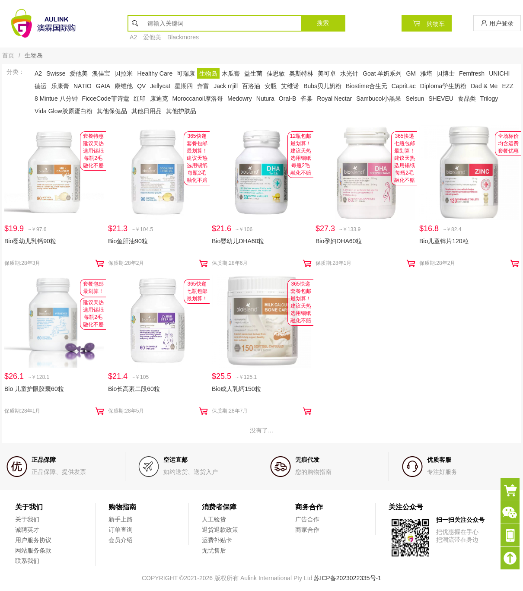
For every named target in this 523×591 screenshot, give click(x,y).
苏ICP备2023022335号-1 (347, 578)
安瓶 (271, 86)
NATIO (82, 86)
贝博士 (446, 73)
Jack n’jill (226, 86)
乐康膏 (60, 86)
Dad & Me (484, 86)
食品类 (467, 98)
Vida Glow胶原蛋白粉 (63, 111)
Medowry (239, 98)
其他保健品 (112, 111)
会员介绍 (120, 540)
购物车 (426, 23)
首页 (8, 55)
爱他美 (152, 37)
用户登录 (497, 23)
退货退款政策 (220, 529)
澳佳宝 (101, 73)
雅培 (426, 73)
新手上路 (120, 519)
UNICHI (499, 73)
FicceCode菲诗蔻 (105, 98)
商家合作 (307, 529)
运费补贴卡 (217, 540)
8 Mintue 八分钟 (56, 98)
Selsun (414, 98)
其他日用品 (146, 111)
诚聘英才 (27, 529)
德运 (41, 86)
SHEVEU (440, 98)
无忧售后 (214, 550)
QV (141, 86)
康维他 (124, 86)
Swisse (55, 73)
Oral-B (287, 98)
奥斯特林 (301, 73)
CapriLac (404, 86)
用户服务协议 (33, 540)
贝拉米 (124, 73)
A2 (133, 37)
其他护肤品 (181, 111)
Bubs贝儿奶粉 (322, 86)
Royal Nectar (334, 98)
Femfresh (472, 73)
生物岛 (208, 73)
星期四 (184, 86)
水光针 (349, 73)
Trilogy (489, 98)
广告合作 (307, 519)
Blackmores (183, 37)
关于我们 (27, 519)
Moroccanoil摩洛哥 (197, 98)
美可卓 (327, 73)
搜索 (323, 22)
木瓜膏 (231, 73)
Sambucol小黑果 (378, 98)
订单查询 (120, 529)
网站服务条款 (33, 550)
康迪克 (159, 98)
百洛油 (251, 86)
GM (411, 73)
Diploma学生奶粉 (443, 86)
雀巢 (306, 98)
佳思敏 (276, 73)
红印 (140, 98)
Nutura (265, 98)
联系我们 (27, 560)
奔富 (203, 86)
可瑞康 (186, 73)
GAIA (103, 86)
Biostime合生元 (366, 86)
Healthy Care (154, 73)
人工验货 (214, 519)
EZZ (507, 86)
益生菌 (253, 73)
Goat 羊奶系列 (382, 73)
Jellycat (160, 86)
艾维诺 (290, 86)
